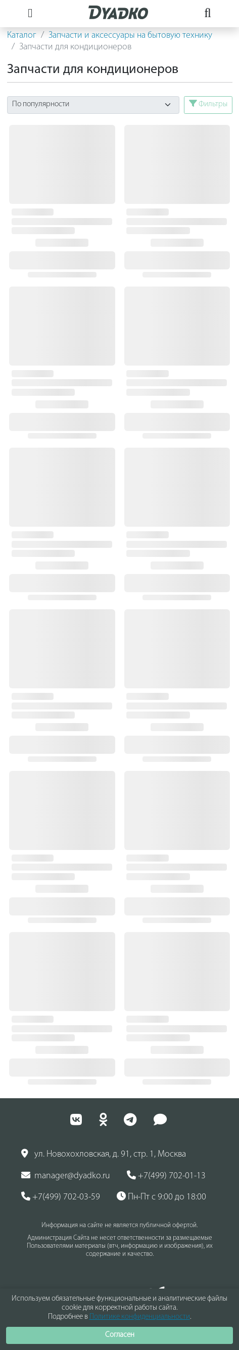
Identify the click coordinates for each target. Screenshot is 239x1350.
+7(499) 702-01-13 (166, 1176)
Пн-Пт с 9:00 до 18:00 (161, 1197)
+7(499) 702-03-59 (60, 1197)
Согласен (119, 1335)
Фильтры (208, 104)
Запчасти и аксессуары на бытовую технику (130, 35)
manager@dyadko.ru (65, 1176)
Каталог (21, 35)
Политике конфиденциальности (139, 1317)
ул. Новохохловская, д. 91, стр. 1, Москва (103, 1154)
